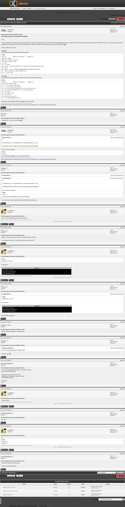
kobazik (3, 114)
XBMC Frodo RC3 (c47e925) (10, 491)
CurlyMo (10, 210)
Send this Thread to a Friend (8, 500)
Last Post (93, 487)
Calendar (112, 8)
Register (29, 8)
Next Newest (12, 472)
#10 (123, 337)
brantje (97, 495)
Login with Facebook (40, 8)
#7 (123, 246)
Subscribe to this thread (7, 502)
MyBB (38, 506)
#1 (123, 26)
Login (24, 8)
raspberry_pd (5, 325)
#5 (123, 206)
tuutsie (97, 487)
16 (69, 491)
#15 (123, 453)
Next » (20, 19)
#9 (123, 321)
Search (95, 8)
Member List (103, 8)
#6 (123, 227)
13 (17, 19)
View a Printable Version (7, 498)
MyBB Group (50, 506)
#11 (123, 360)
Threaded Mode (114, 22)
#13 (123, 410)
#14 (123, 425)
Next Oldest (5, 472)
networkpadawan (6, 363)
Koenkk (10, 30)
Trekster (3, 168)
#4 (123, 165)
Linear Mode (121, 22)
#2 (123, 110)
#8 (123, 283)
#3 (123, 126)
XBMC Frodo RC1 (7, 494)
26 (69, 494)
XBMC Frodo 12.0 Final (9, 487)
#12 (123, 388)
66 (69, 487)
